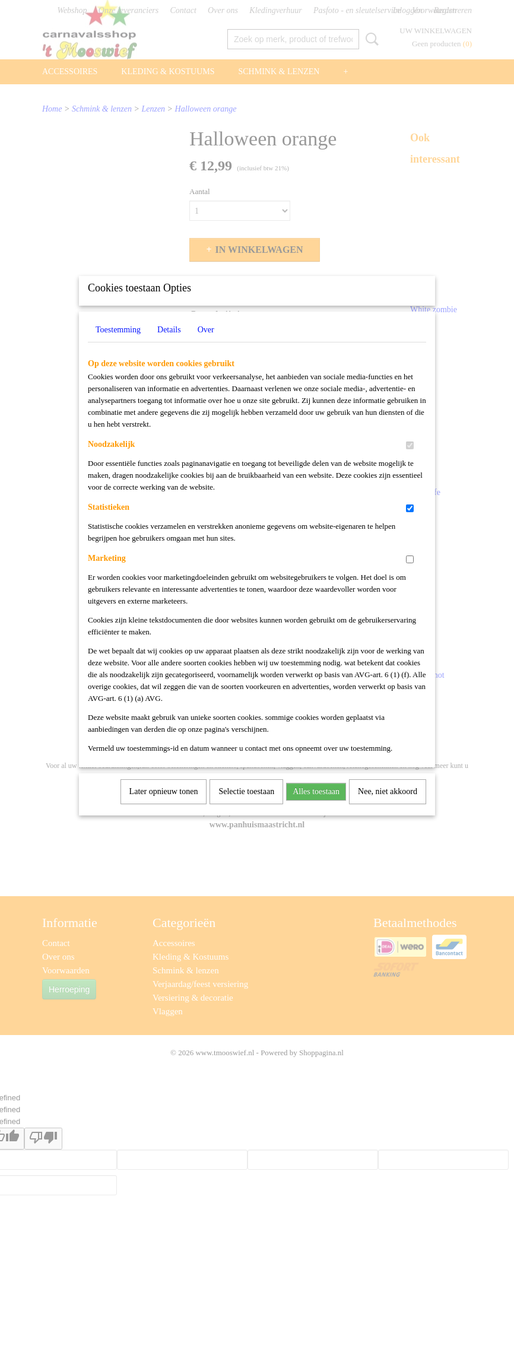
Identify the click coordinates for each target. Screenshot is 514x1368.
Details (169, 345)
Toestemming (118, 345)
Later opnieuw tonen (163, 806)
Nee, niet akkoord (387, 806)
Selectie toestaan (246, 806)
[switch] (410, 461)
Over (206, 345)
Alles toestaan (316, 806)
